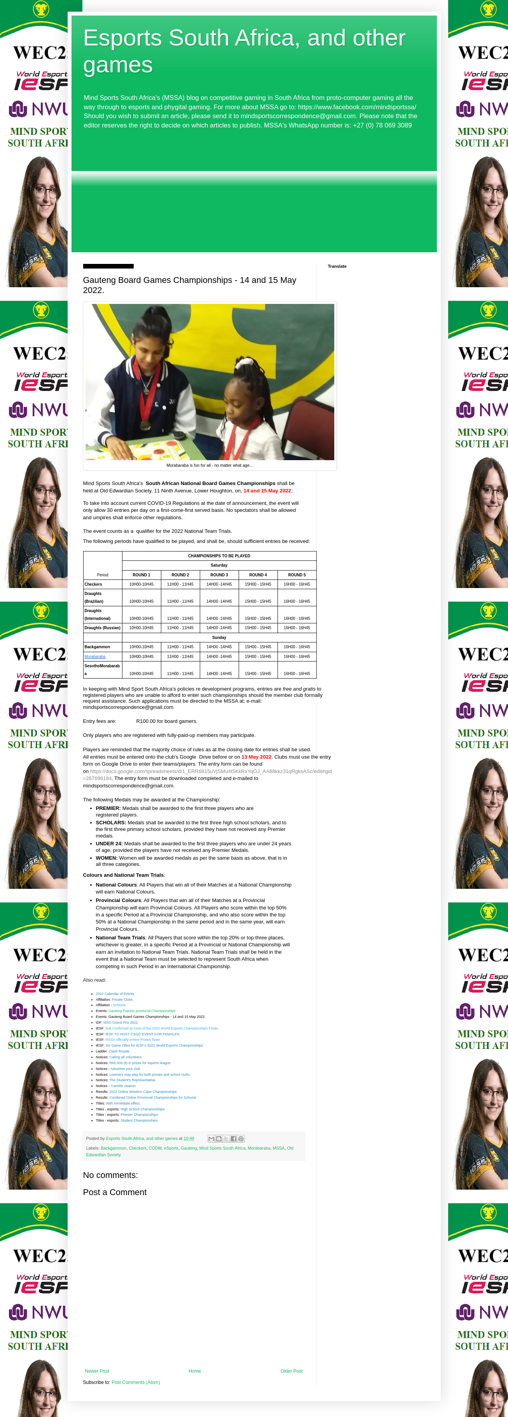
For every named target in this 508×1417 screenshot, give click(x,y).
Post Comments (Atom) (136, 1382)
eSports (171, 1148)
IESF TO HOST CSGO (124, 1034)
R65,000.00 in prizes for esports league (140, 1063)
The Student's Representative (132, 1080)
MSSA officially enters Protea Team (133, 1040)
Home (195, 1371)
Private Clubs (122, 1000)
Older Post (292, 1371)
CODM (155, 1148)
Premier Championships (139, 1115)
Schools (119, 1005)
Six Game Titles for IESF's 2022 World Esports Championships (154, 1045)
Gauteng (189, 1148)
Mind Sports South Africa (222, 1148)
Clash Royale (119, 1051)
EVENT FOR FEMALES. (161, 1034)
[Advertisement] (254, 194)
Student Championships (139, 1120)
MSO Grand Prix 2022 (120, 1022)
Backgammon (113, 1148)
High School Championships (142, 1109)
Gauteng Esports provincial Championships (142, 1011)
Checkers (138, 1148)
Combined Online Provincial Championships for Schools (153, 1097)
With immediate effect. (123, 1103)
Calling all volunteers (126, 1057)
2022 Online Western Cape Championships (143, 1092)
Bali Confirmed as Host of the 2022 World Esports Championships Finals (162, 1028)
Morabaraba (259, 1148)
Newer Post (97, 1371)
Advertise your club (125, 1069)
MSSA (279, 1148)
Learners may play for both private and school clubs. (150, 1075)
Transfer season (123, 1086)
